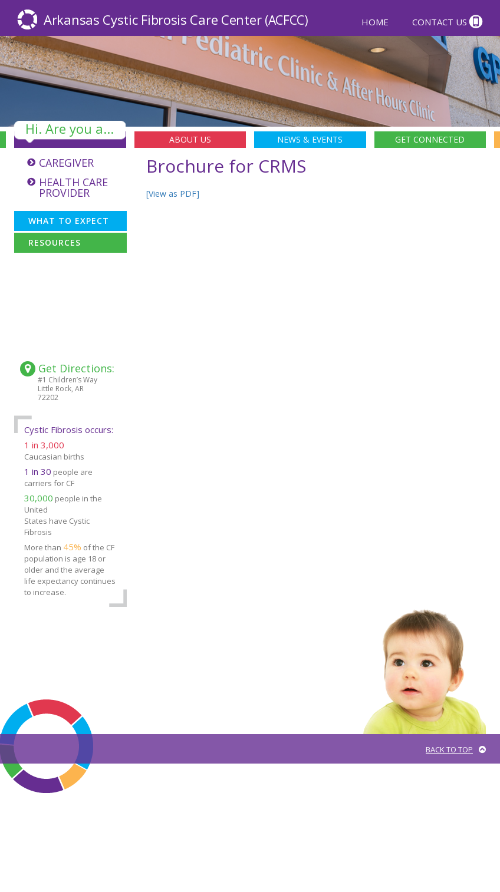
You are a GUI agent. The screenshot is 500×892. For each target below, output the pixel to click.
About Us (190, 139)
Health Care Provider (73, 187)
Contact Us (439, 21)
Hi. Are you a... (69, 129)
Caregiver (66, 162)
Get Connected (430, 139)
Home (375, 21)
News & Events (310, 139)
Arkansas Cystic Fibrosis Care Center (176, 19)
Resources (54, 242)
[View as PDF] (172, 193)
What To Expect (68, 220)
